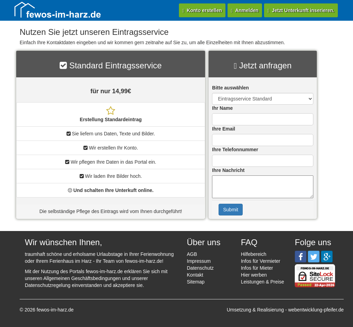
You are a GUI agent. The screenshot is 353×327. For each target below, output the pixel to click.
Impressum (199, 261)
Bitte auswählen (230, 87)
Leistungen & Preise (262, 282)
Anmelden (245, 10)
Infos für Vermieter (260, 261)
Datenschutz (200, 268)
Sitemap (195, 282)
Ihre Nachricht (228, 170)
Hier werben (254, 275)
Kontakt (195, 275)
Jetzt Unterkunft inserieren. (301, 10)
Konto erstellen (202, 10)
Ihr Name (222, 108)
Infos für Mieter (257, 268)
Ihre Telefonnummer (235, 149)
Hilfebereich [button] (253, 254)
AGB (192, 254)
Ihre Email (223, 129)
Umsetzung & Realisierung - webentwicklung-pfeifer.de (285, 309)
